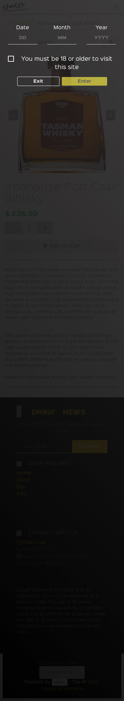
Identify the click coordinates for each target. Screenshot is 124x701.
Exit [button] (38, 81)
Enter (84, 81)
